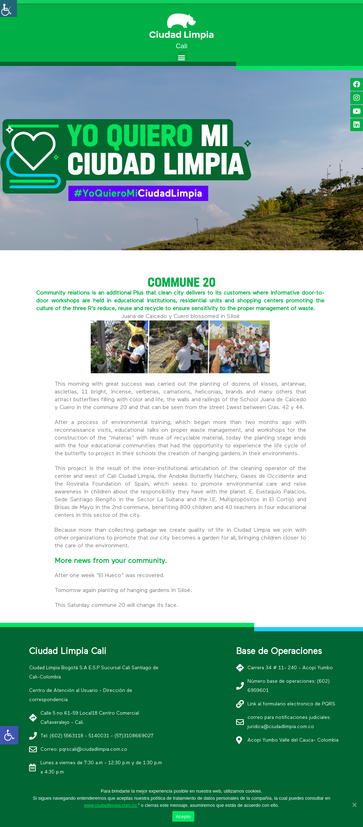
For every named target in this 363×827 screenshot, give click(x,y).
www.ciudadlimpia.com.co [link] (111, 805)
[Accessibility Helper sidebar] (8, 8)
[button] (182, 57)
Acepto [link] (183, 816)
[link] (9, 735)
